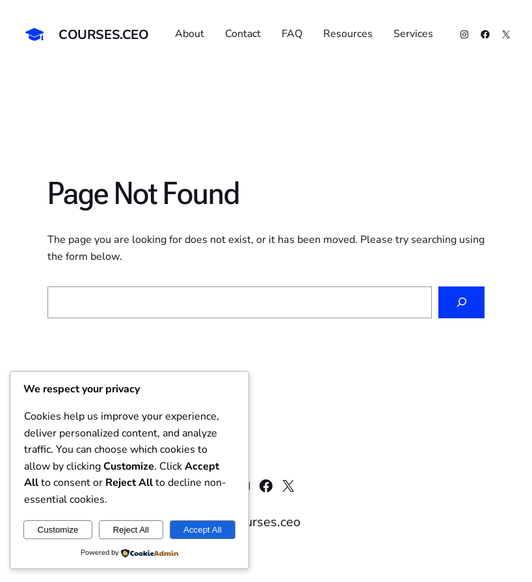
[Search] (461, 302)
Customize (58, 530)
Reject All (131, 530)
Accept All (202, 530)
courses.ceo (104, 35)
